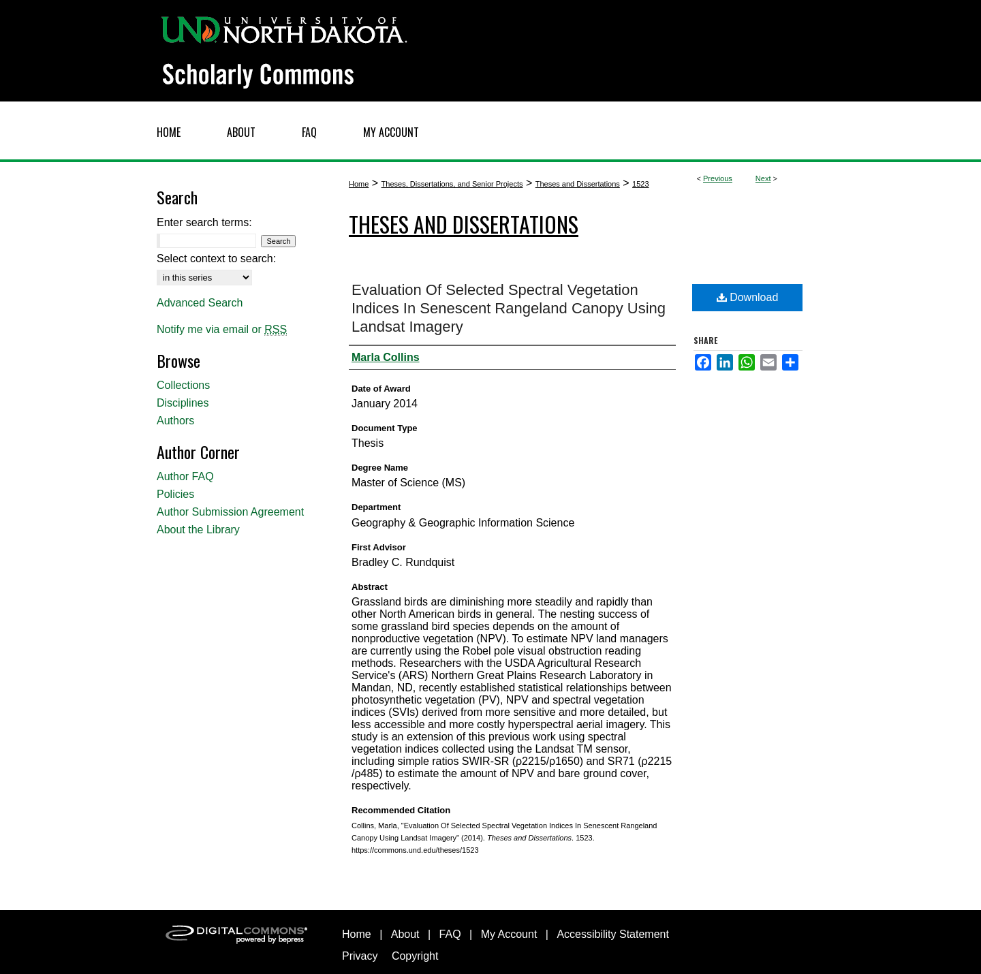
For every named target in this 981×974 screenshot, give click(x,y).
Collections (183, 385)
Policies (175, 494)
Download (748, 297)
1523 (640, 184)
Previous (717, 178)
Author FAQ (185, 476)
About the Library (198, 529)
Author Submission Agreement (230, 512)
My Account (509, 934)
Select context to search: (216, 258)
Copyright (415, 956)
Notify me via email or (222, 330)
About (405, 934)
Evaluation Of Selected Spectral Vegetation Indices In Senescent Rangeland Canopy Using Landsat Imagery (509, 308)
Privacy (359, 956)
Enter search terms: (204, 222)
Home (359, 184)
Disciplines (182, 403)
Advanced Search (200, 303)
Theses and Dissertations (577, 184)
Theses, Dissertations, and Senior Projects (452, 184)
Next (763, 178)
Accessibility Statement (613, 934)
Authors (175, 420)
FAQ (450, 934)
